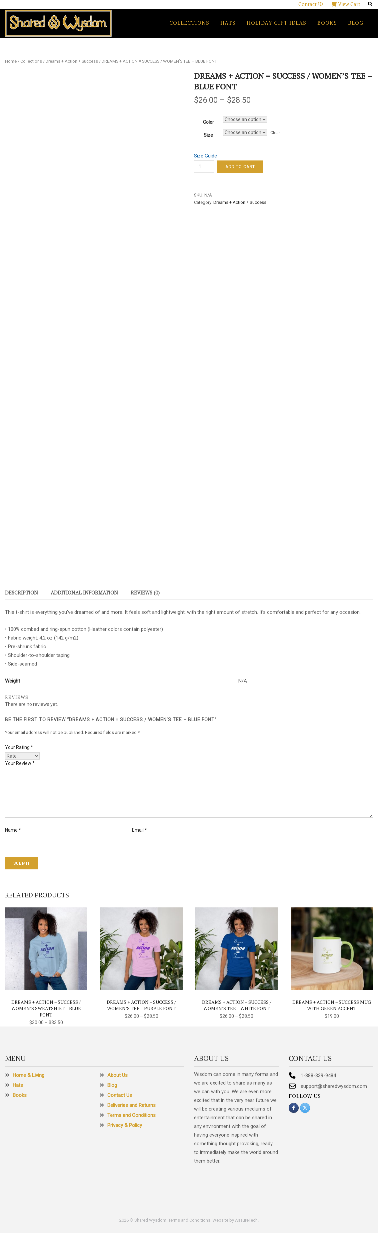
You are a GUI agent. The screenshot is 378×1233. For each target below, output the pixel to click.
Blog (355, 22)
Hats (228, 22)
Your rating (19, 747)
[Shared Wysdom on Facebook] (294, 1108)
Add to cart (240, 166)
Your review (20, 763)
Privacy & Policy (124, 1125)
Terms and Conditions (131, 1115)
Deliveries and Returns (131, 1105)
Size (208, 135)
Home (11, 61)
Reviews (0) (145, 592)
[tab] (21, 593)
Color (208, 122)
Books (327, 22)
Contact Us (311, 4)
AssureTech (246, 1220)
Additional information (84, 592)
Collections (189, 22)
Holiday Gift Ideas (276, 22)
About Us (117, 1075)
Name (13, 830)
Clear (275, 132)
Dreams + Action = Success (72, 61)
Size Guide (205, 156)
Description (21, 592)
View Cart (345, 4)
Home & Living (28, 1075)
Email (139, 830)
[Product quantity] (204, 166)
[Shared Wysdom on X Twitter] (305, 1108)
